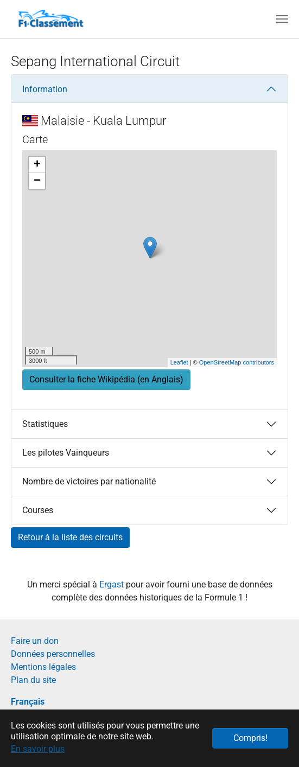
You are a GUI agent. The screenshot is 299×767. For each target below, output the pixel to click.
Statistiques (45, 424)
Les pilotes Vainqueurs (65, 453)
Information (44, 89)
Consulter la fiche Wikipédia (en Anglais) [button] (106, 379)
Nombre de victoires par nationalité (89, 481)
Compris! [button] (250, 738)
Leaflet (179, 362)
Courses (37, 510)
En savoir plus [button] (38, 749)
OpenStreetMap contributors (236, 362)
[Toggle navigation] (282, 19)
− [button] (37, 181)
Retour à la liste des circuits (70, 537)
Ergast (112, 584)
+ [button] (37, 165)
